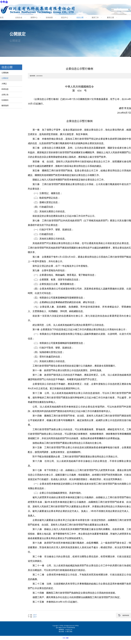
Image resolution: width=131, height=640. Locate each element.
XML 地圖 (65, 638)
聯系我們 (5, 106)
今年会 (4, 2)
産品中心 (64, 17)
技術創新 (49, 17)
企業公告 (5, 95)
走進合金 (18, 17)
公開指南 (5, 73)
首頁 (1, 17)
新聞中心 (34, 17)
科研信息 (5, 89)
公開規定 (5, 78)
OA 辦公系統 (68, 631)
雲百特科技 (71, 627)
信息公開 (79, 17)
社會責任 (5, 100)
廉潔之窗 (110, 17)
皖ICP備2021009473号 (62, 627)
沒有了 (35, 615)
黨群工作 (95, 17)
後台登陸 (61, 631)
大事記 (4, 84)
